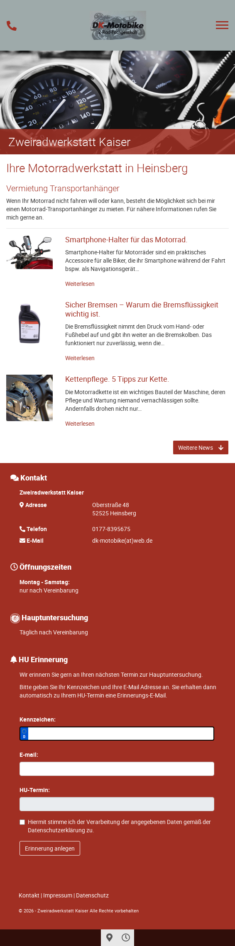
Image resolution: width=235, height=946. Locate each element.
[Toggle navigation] (222, 25)
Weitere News (200, 447)
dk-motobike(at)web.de (122, 540)
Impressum (57, 895)
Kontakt (29, 895)
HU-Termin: (35, 790)
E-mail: (29, 754)
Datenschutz (92, 895)
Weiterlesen (80, 284)
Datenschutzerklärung (56, 830)
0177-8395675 (111, 529)
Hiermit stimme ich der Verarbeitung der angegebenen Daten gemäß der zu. (115, 826)
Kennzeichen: (38, 719)
